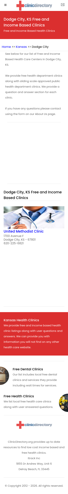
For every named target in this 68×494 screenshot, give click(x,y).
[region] (34, 155)
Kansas (21, 47)
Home (6, 47)
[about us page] (62, 5)
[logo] (34, 5)
